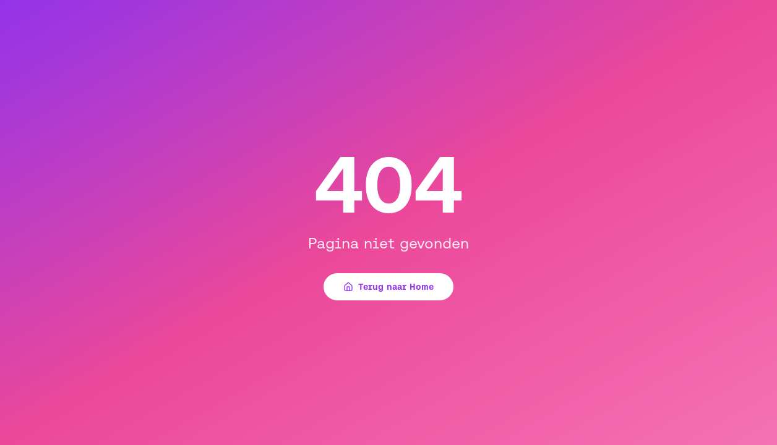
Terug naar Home (388, 287)
